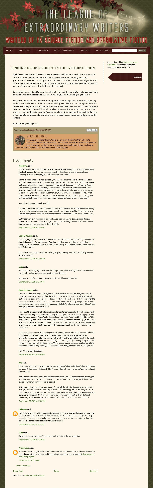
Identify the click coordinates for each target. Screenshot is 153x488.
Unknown (23, 409)
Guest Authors (64, 50)
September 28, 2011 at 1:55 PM (31, 424)
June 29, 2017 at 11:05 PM (29, 460)
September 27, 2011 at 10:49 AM (32, 259)
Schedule (42, 50)
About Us (24, 50)
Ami (20, 363)
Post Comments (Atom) (34, 475)
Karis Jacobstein (26, 290)
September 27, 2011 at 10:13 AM (31, 228)
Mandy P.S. (23, 166)
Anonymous (24, 448)
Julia (24, 130)
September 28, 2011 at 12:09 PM (32, 401)
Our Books (103, 50)
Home (9, 50)
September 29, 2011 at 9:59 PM (31, 440)
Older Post (94, 471)
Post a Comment (23, 466)
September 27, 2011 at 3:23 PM (31, 282)
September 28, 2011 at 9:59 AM (32, 354)
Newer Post (17, 471)
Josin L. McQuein (26, 236)
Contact (85, 50)
